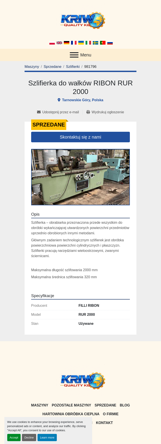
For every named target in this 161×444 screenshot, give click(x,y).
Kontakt (104, 423)
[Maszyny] (32, 67)
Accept (14, 437)
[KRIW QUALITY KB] (80, 380)
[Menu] (74, 55)
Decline (29, 437)
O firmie (110, 414)
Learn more (47, 437)
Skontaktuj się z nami (80, 137)
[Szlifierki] (73, 67)
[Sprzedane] (52, 67)
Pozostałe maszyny (71, 405)
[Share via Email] (60, 112)
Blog (125, 405)
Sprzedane (105, 405)
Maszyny (39, 405)
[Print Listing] (105, 112)
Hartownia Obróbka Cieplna (71, 414)
